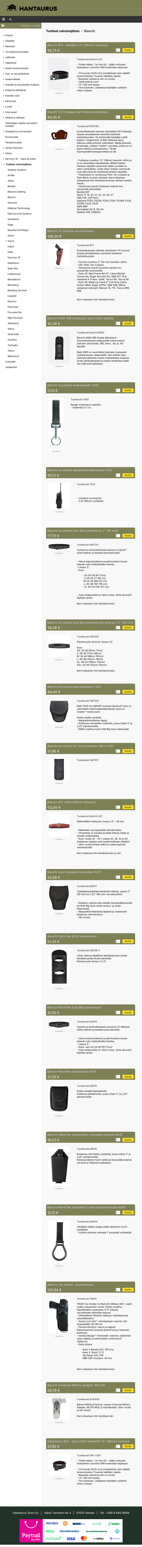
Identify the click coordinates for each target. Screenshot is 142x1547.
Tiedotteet (64, 19)
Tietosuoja (91, 19)
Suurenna (59, 94)
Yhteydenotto (109, 19)
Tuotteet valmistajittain (63, 31)
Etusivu (34, 19)
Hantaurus (48, 19)
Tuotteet (21, 19)
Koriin (128, 50)
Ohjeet (77, 19)
